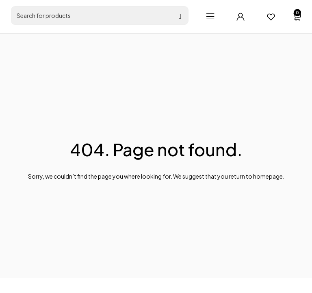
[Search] (180, 17)
